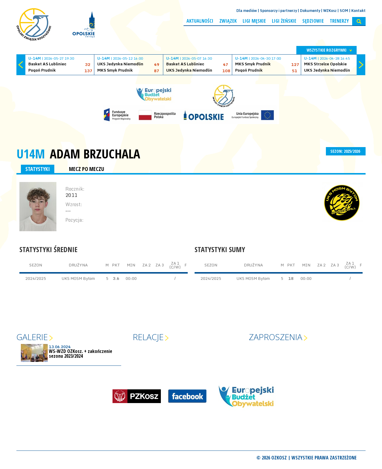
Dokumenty (310, 10)
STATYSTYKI (37, 168)
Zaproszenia (275, 337)
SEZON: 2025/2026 (345, 151)
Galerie (32, 337)
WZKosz (330, 10)
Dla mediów (246, 10)
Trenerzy (339, 21)
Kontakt (358, 10)
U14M (30, 153)
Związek (228, 21)
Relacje (148, 337)
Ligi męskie (254, 21)
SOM (344, 10)
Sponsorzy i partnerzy (278, 10)
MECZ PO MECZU (86, 168)
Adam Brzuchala (95, 153)
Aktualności (200, 21)
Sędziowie (313, 21)
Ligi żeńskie (284, 21)
